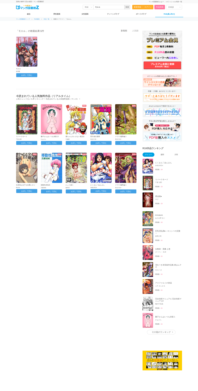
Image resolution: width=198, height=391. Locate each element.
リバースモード (21, 136)
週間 (162, 155)
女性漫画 (85, 14)
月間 (176, 155)
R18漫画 (37, 19)
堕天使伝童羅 (95, 136)
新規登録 (137, 7)
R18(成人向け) (169, 14)
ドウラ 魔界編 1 (120, 185)
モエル (18, 69)
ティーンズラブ (113, 14)
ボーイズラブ (141, 14)
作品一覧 (46, 19)
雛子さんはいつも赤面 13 (50, 136)
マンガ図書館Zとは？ (156, 2)
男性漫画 (56, 14)
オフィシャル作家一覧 (174, 2)
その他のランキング (161, 332)
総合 (28, 14)
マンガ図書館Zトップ (23, 19)
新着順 (122, 30)
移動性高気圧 (45, 185)
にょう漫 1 (69, 185)
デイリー (148, 155)
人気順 (133, 30)
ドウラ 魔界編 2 (120, 136)
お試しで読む (26, 75)
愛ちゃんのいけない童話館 (75, 136)
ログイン (148, 7)
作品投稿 (159, 7)
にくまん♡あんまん (97, 185)
